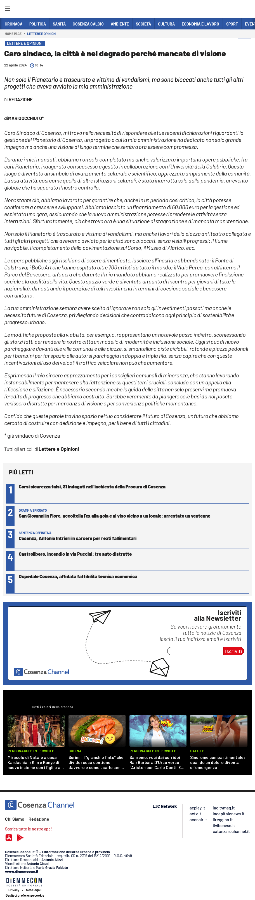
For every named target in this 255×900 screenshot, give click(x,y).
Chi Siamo (14, 818)
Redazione (39, 818)
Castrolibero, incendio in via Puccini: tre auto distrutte (75, 554)
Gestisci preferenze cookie (25, 895)
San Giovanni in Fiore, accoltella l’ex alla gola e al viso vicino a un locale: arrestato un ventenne (114, 515)
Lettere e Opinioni (41, 34)
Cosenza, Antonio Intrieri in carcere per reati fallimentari (77, 538)
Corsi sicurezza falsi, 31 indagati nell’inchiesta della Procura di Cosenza (92, 486)
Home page (13, 34)
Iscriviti (233, 651)
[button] (244, 44)
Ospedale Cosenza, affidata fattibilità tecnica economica (78, 576)
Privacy (13, 890)
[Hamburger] (7, 9)
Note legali (33, 890)
